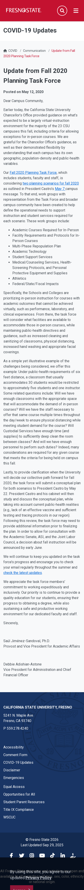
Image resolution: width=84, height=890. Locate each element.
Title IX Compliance (18, 809)
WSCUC (9, 817)
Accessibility (13, 747)
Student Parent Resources (24, 802)
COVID (12, 50)
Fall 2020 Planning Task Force (33, 172)
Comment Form (15, 755)
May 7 (60, 189)
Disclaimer (11, 770)
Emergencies (13, 778)
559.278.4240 (17, 728)
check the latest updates (22, 573)
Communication (34, 50)
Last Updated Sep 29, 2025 (42, 845)
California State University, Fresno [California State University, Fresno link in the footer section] (37, 707)
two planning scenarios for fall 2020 (51, 183)
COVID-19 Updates (18, 762)
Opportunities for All (19, 794)
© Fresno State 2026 (42, 840)
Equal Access (14, 787)
